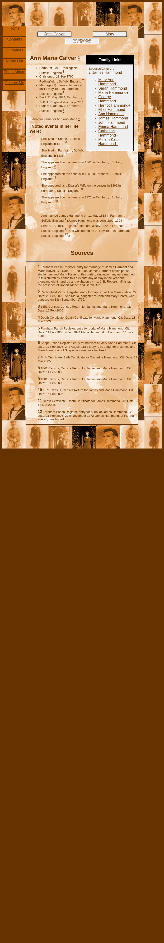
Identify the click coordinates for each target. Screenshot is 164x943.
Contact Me (14, 83)
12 (40, 412)
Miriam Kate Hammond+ (108, 141)
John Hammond (111, 122)
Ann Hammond (111, 114)
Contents (14, 39)
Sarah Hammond (112, 88)
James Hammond (107, 72)
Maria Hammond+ (113, 93)
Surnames (14, 50)
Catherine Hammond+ (108, 133)
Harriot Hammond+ (114, 105)
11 (40, 401)
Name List (14, 61)
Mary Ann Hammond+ (108, 82)
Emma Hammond (113, 127)
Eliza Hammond (111, 110)
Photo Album (14, 72)
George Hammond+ (108, 99)
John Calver (54, 34)
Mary (110, 34)
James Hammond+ (114, 118)
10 (40, 390)
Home (14, 28)
